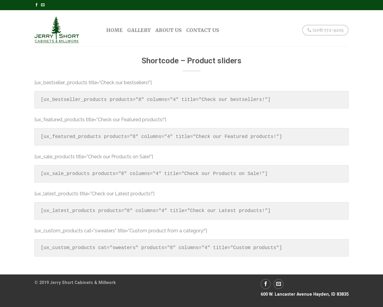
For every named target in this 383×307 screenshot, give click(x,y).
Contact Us (202, 30)
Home (114, 30)
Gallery (139, 30)
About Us (168, 30)
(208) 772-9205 (325, 30)
